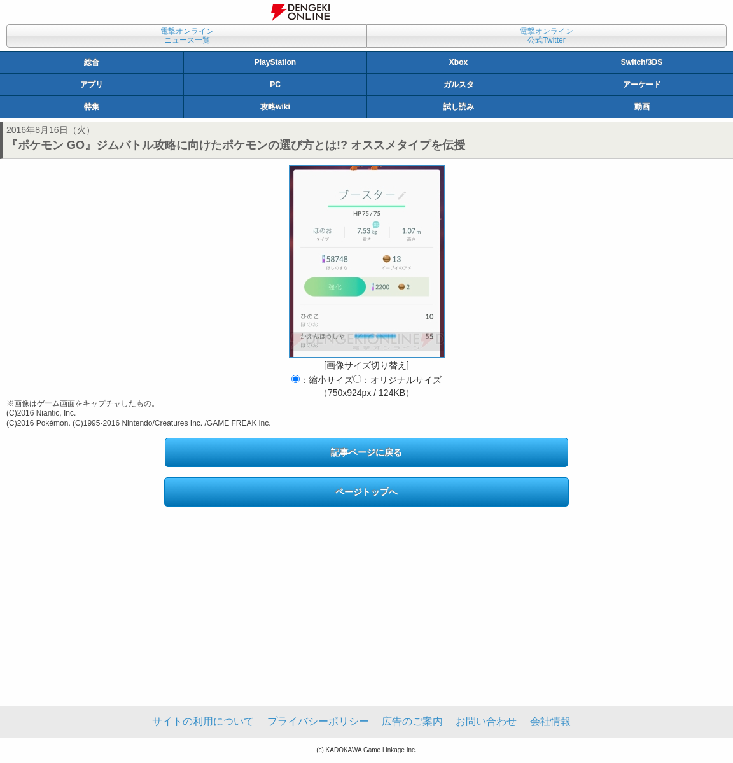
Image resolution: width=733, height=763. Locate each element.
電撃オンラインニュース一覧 (187, 36)
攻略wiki (275, 106)
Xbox (458, 62)
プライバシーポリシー (318, 721)
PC (275, 84)
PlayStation (275, 62)
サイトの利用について (203, 721)
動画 (642, 106)
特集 (91, 106)
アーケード (642, 84)
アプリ (91, 84)
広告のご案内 (412, 721)
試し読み (458, 106)
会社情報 (550, 721)
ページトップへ (366, 492)
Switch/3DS (641, 62)
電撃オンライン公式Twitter (546, 36)
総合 (91, 62)
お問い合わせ (486, 721)
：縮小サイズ (322, 380)
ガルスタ (458, 84)
